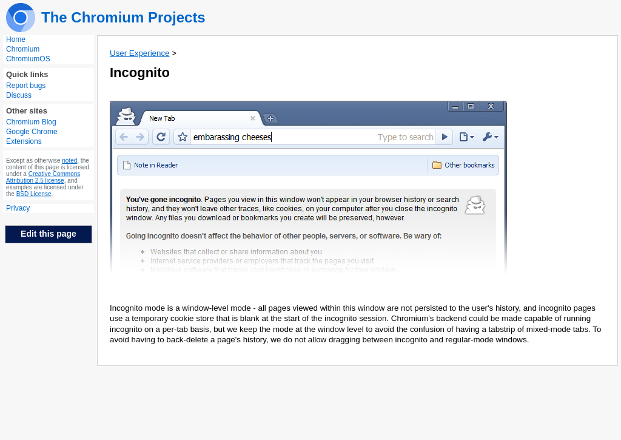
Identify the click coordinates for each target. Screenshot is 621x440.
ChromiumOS (28, 59)
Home (15, 39)
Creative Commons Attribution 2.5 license (43, 177)
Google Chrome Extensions (32, 136)
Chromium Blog (31, 122)
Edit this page (48, 234)
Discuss (19, 95)
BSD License (34, 194)
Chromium (22, 49)
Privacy (18, 208)
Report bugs (25, 85)
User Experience (140, 53)
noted (69, 160)
